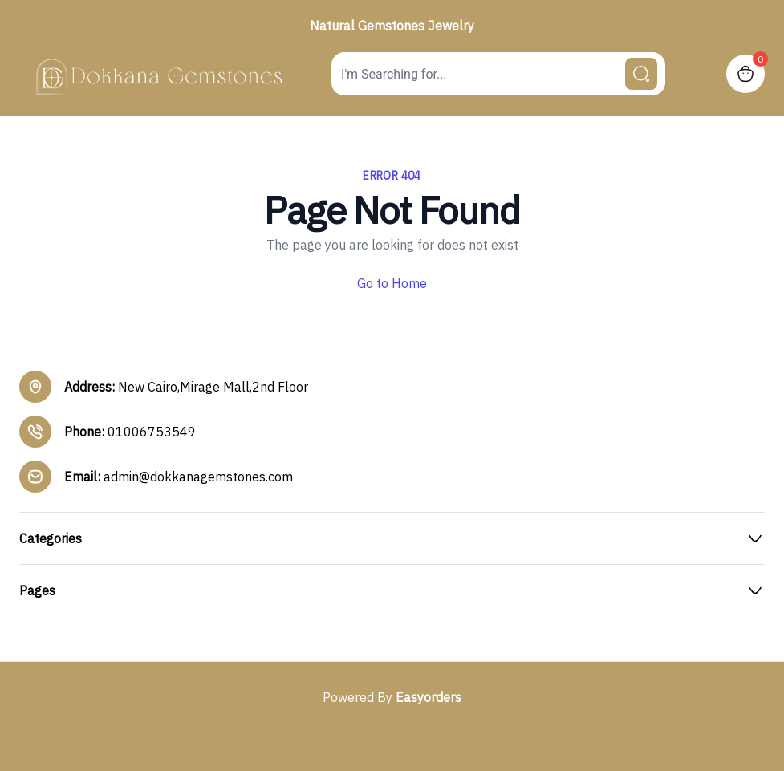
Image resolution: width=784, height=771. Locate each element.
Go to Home (392, 283)
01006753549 (152, 432)
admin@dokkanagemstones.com (198, 477)
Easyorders (428, 697)
